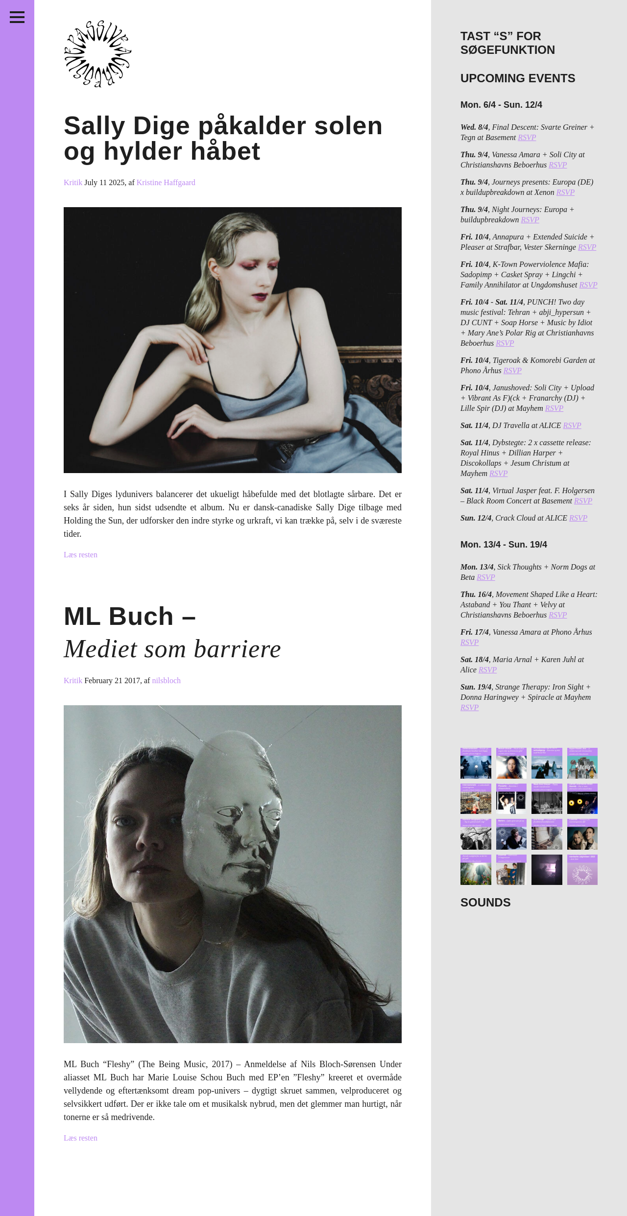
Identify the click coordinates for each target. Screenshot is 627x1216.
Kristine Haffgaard (166, 182)
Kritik (74, 182)
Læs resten (80, 554)
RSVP (527, 137)
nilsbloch (166, 680)
